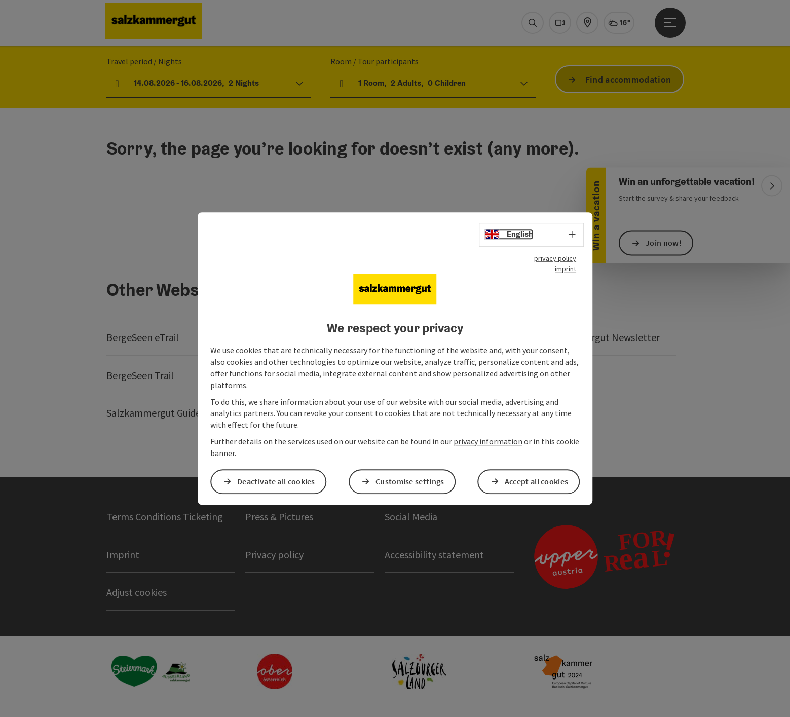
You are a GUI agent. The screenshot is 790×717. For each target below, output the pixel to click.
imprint (565, 268)
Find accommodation (628, 79)
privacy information (488, 441)
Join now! (664, 243)
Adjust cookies (136, 592)
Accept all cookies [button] (536, 481)
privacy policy (555, 258)
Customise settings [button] (409, 481)
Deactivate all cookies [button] (276, 481)
